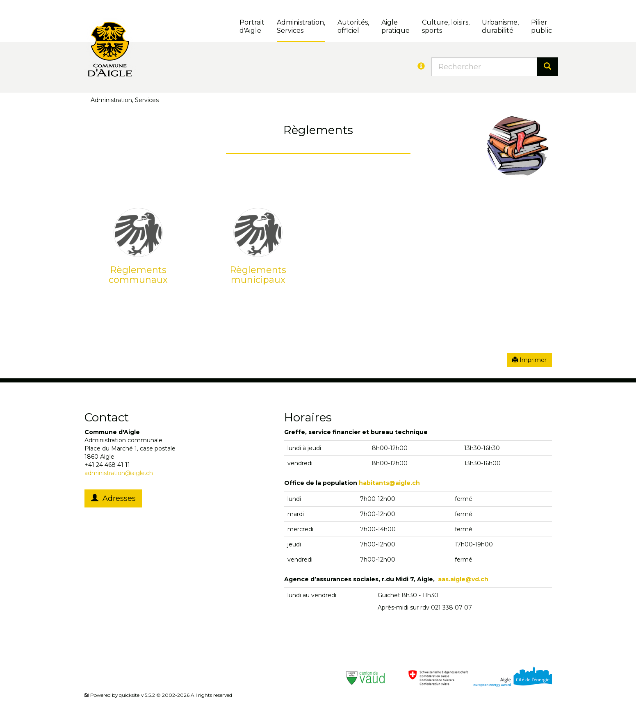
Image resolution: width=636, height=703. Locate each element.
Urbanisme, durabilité (500, 26)
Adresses (113, 498)
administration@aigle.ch (118, 473)
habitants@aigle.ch (389, 483)
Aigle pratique (395, 26)
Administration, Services (301, 26)
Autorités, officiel (353, 26)
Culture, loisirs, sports (446, 26)
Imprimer (529, 360)
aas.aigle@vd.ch (463, 579)
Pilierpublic (541, 26)
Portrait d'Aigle (251, 26)
